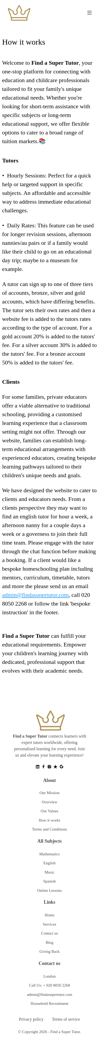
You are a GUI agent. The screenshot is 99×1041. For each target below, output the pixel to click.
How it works (49, 820)
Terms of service (66, 1019)
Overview (49, 802)
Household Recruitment (49, 1003)
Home (49, 915)
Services (49, 924)
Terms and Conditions (49, 829)
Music (50, 872)
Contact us (49, 933)
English (50, 863)
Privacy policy (31, 1019)
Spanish (49, 881)
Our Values (49, 811)
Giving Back (49, 951)
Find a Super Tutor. (65, 1032)
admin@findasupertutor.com (35, 595)
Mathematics (49, 854)
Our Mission (49, 793)
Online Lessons (49, 890)
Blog (49, 942)
